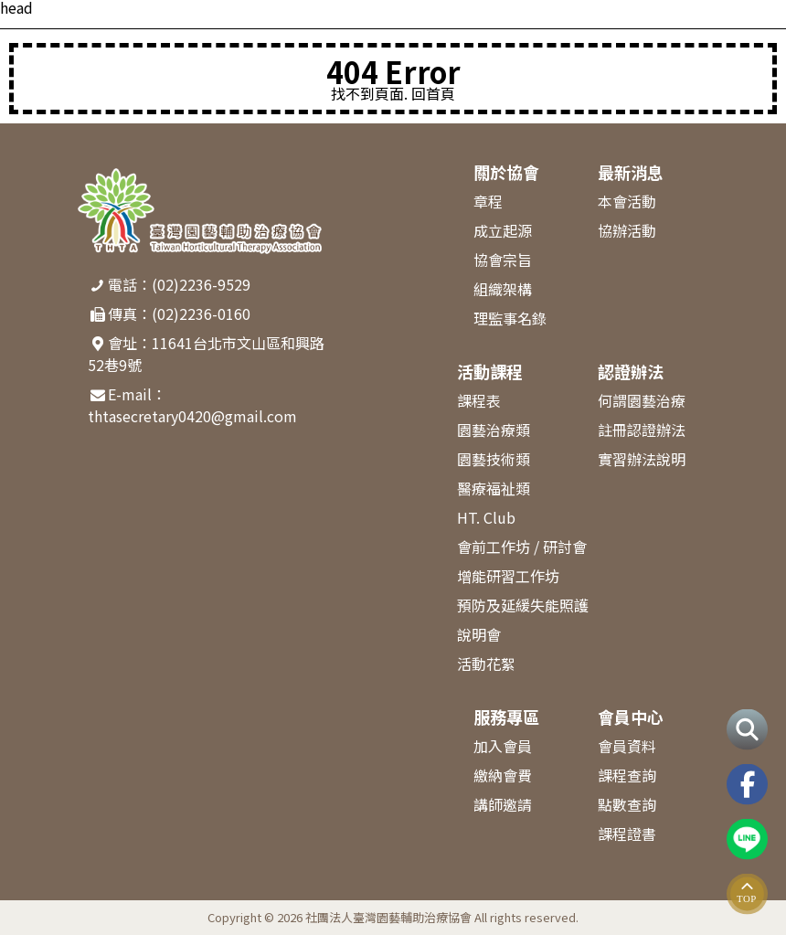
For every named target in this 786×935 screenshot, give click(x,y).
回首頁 (433, 93)
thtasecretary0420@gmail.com (192, 416)
